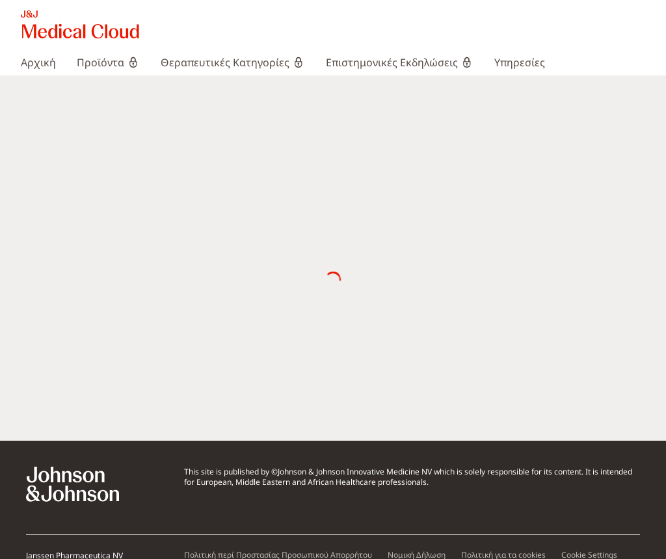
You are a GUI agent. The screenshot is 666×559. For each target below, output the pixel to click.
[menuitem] (43, 62)
